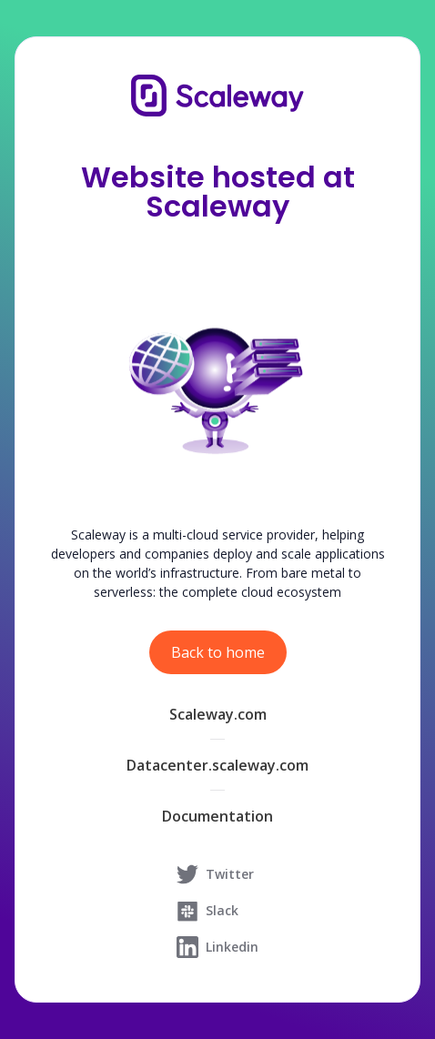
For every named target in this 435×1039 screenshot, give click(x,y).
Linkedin (217, 947)
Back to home (218, 652)
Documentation (217, 816)
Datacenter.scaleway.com (217, 765)
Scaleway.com (218, 714)
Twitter (215, 874)
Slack (207, 911)
